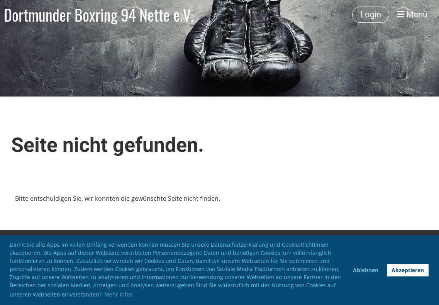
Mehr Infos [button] (118, 294)
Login (370, 14)
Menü (412, 14)
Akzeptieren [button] (408, 270)
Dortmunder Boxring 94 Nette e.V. (99, 14)
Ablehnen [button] (365, 270)
